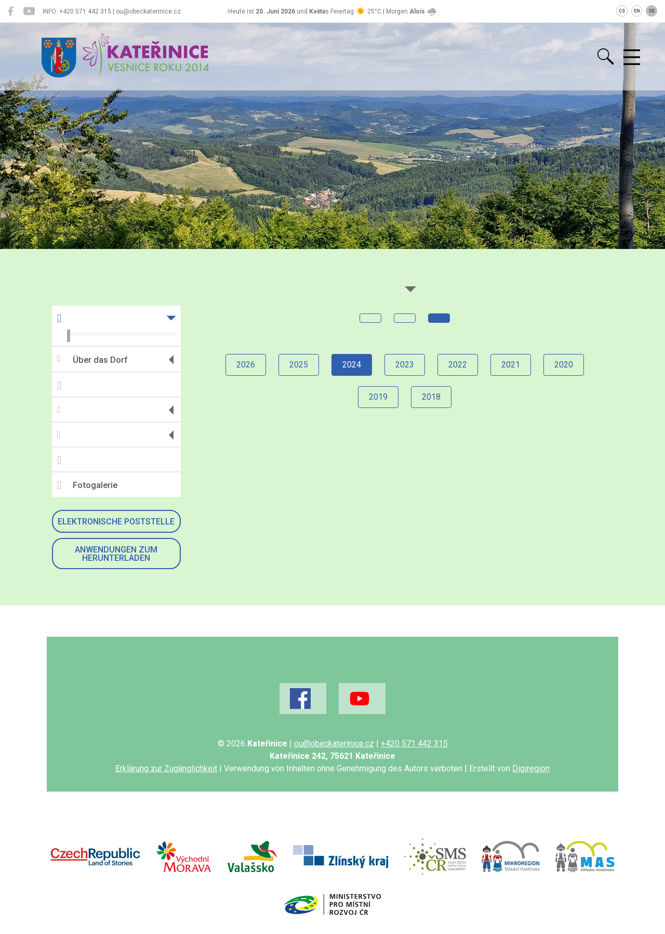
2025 (298, 365)
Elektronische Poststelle (116, 522)
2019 (378, 397)
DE (652, 11)
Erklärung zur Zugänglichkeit (166, 768)
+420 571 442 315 (414, 743)
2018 (431, 397)
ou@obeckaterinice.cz (334, 743)
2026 (245, 365)
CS (622, 11)
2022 (457, 365)
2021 (510, 365)
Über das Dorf (92, 359)
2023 (404, 365)
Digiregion (531, 768)
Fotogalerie (87, 485)
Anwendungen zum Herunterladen (116, 554)
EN (637, 11)
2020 (563, 365)
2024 (351, 365)
